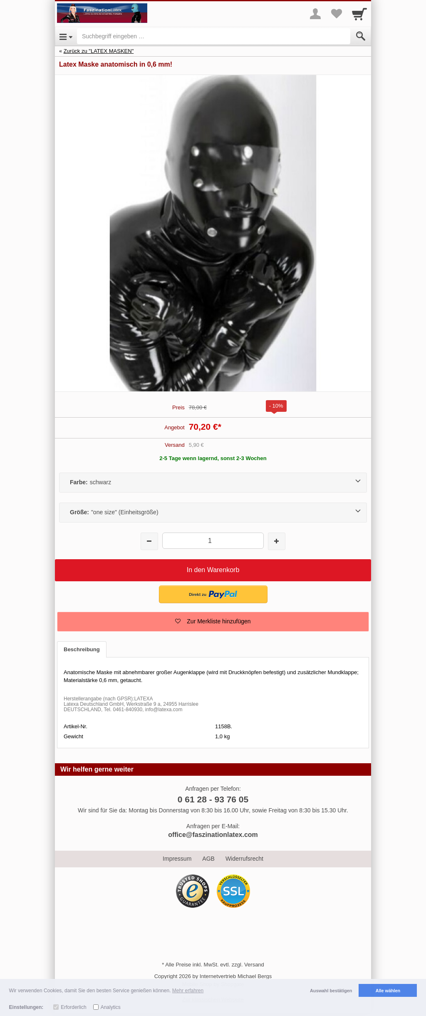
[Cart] (359, 14)
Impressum (177, 858)
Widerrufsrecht (244, 858)
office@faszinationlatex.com (213, 834)
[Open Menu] (66, 36)
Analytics (111, 1007)
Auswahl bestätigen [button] (331, 990)
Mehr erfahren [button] (187, 991)
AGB (208, 858)
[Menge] (212, 541)
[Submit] (360, 36)
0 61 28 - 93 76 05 (213, 799)
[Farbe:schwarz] (213, 483)
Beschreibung (82, 649)
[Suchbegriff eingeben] (213, 36)
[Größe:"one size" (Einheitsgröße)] (213, 513)
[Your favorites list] (336, 14)
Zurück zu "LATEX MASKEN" (99, 51)
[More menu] (315, 14)
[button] (213, 594)
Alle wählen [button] (388, 990)
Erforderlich (73, 1007)
